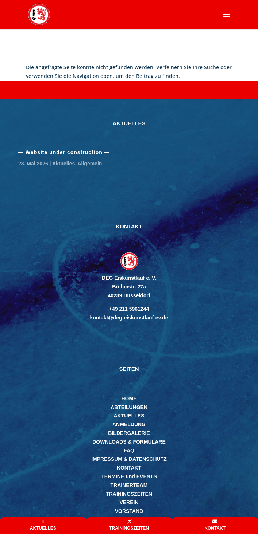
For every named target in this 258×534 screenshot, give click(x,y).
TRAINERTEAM (129, 485)
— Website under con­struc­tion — (64, 152)
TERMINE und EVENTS (129, 476)
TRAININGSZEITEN (129, 494)
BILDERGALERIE (129, 433)
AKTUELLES (129, 416)
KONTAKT (129, 468)
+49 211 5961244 (129, 309)
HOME (129, 398)
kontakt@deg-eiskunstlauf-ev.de (129, 318)
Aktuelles (63, 163)
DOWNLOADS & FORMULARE (129, 442)
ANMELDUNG (129, 424)
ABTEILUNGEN (129, 407)
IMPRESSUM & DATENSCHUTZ (129, 459)
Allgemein (89, 163)
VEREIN (128, 502)
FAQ (129, 450)
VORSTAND (129, 511)
